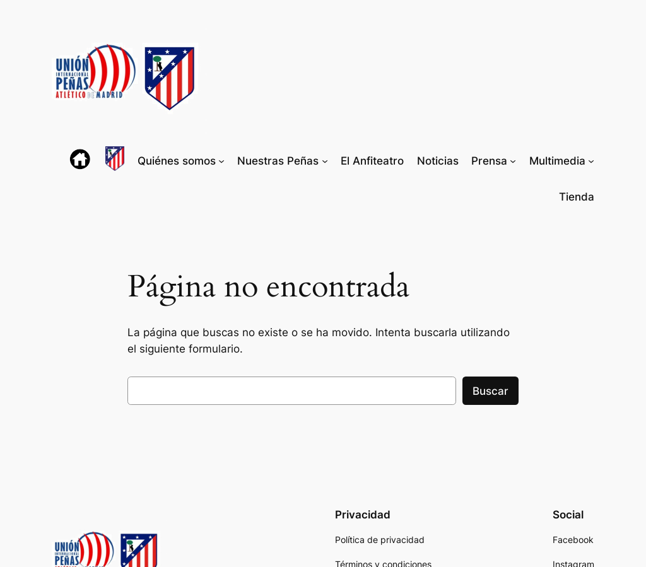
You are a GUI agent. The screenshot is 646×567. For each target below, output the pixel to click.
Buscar (490, 391)
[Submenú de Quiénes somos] (221, 161)
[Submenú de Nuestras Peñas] (325, 161)
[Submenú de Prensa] (513, 161)
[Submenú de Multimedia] (591, 161)
